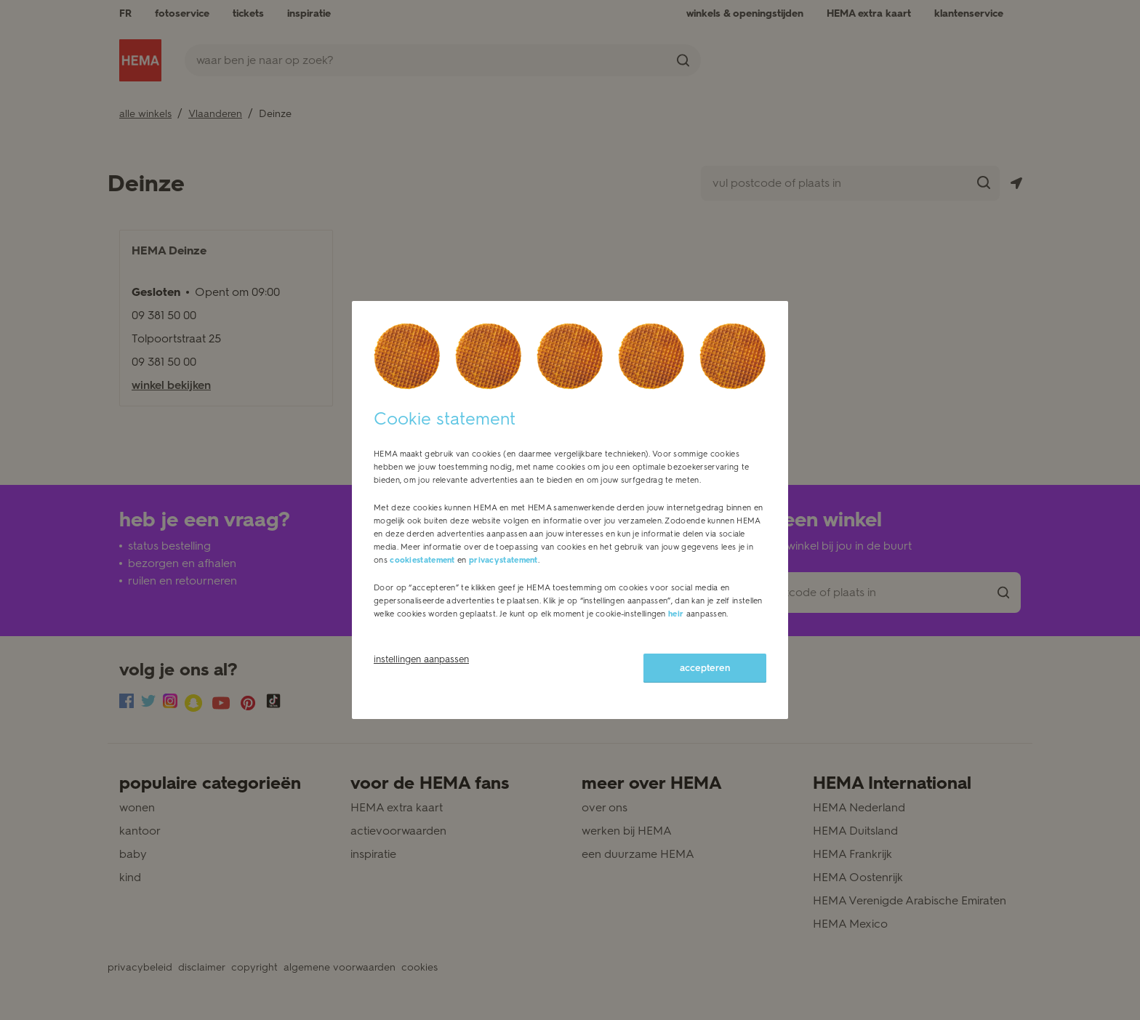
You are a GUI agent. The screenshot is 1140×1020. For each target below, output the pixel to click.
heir (675, 614)
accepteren (705, 667)
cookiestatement (422, 560)
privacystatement (503, 560)
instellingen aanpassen (421, 659)
